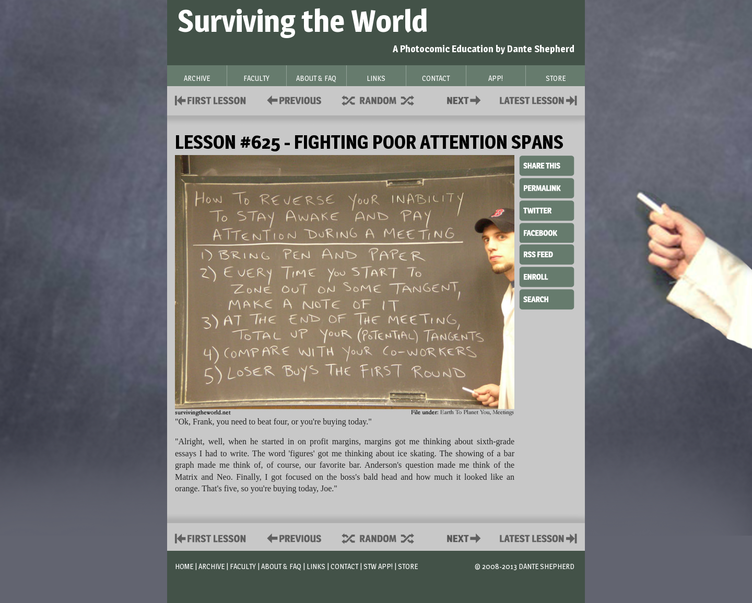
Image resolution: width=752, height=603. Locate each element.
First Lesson (210, 99)
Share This (546, 166)
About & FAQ (281, 566)
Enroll (546, 276)
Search (546, 298)
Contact (466, 99)
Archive (211, 566)
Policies (292, 99)
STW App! (378, 566)
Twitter (546, 210)
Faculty (243, 566)
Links (316, 566)
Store (408, 566)
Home (184, 566)
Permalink (546, 188)
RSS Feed (546, 254)
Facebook (546, 232)
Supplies (385, 99)
